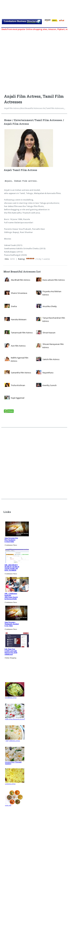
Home (7, 120)
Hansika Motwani (18, 319)
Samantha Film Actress (21, 372)
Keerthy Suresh (50, 385)
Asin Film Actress (18, 345)
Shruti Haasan (49, 332)
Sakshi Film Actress (51, 359)
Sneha (14, 306)
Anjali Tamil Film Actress (28, 168)
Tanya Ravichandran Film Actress (53, 319)
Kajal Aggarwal (17, 398)
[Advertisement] (32, 464)
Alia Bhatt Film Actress (20, 280)
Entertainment (23, 120)
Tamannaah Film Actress (22, 332)
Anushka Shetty (50, 306)
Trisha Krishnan (18, 385)
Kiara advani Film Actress (54, 280)
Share (11, 411)
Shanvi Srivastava (19, 293)
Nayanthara (48, 372)
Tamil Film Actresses (48, 120)
